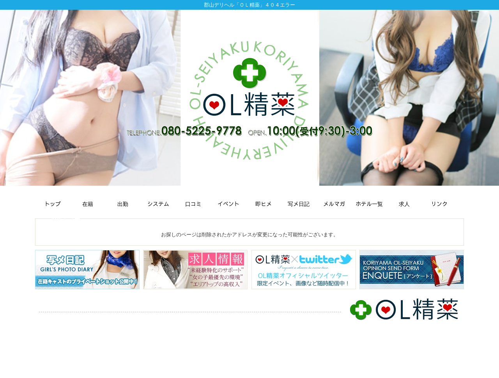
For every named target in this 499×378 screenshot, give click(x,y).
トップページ (57, 317)
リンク (159, 325)
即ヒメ (237, 317)
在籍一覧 (91, 317)
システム (159, 317)
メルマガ (293, 317)
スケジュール (125, 317)
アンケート (88, 325)
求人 (138, 325)
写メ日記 (264, 317)
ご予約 (117, 325)
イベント (211, 317)
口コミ (185, 317)
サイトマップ (191, 325)
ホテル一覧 (54, 325)
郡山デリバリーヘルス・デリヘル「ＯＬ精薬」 (245, 370)
